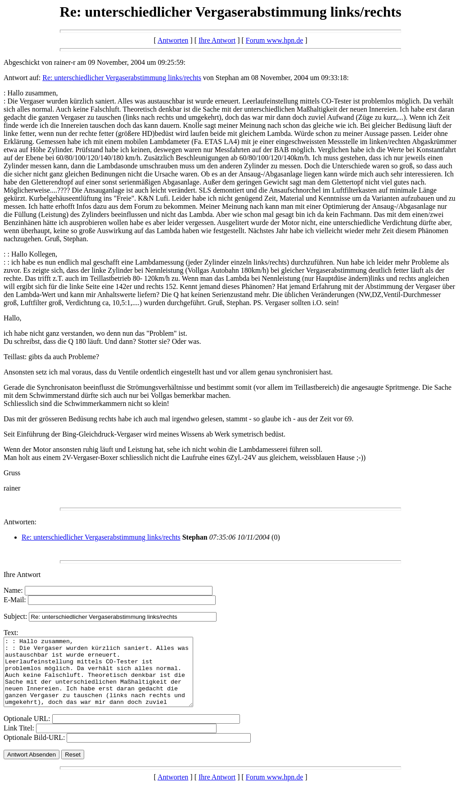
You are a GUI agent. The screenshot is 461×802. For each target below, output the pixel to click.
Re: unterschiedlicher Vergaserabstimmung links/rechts (121, 77)
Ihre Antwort (217, 40)
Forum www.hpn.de (274, 40)
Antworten (173, 40)
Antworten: (20, 522)
